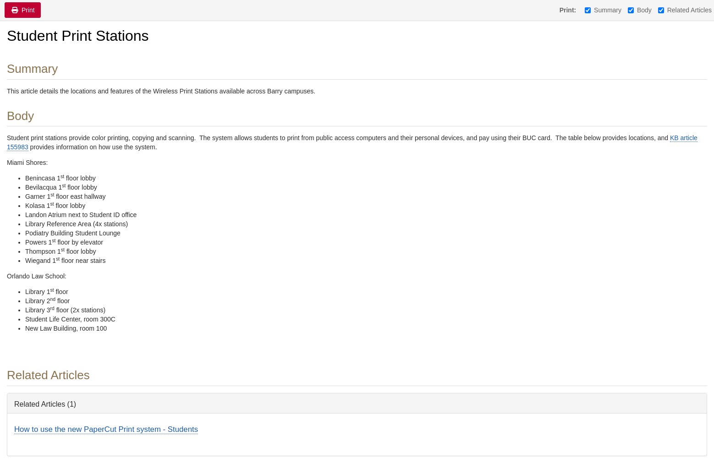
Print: (568, 10)
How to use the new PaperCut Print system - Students (106, 429)
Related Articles (685, 10)
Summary (603, 10)
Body (640, 10)
